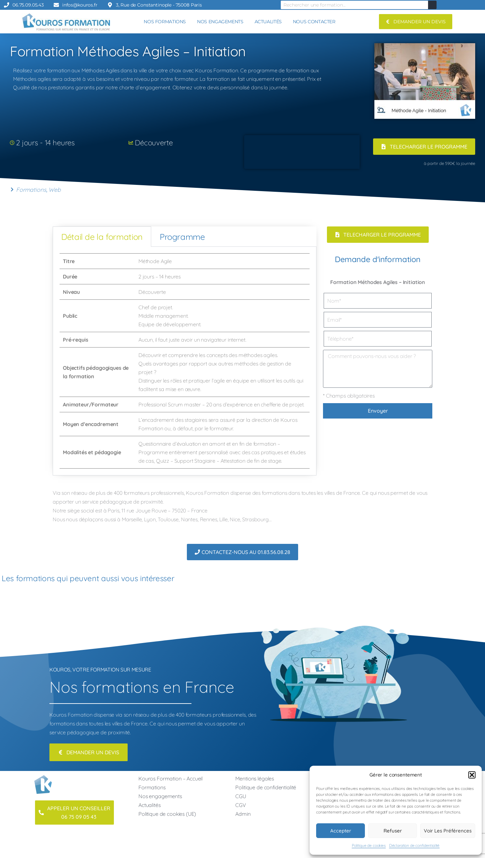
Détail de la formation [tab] (102, 236)
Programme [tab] (182, 236)
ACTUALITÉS (268, 22)
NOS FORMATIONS (165, 22)
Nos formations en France (141, 687)
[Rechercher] (432, 5)
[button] (472, 775)
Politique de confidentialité (265, 787)
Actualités (149, 805)
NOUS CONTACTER (314, 22)
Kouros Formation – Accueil (170, 778)
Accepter (340, 831)
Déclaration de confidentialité (414, 845)
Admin (242, 814)
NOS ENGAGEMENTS (220, 22)
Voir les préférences (448, 831)
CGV (240, 805)
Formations (31, 189)
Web (54, 189)
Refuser (393, 831)
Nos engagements (160, 796)
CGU (240, 796)
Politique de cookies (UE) (167, 814)
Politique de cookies (369, 845)
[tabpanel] (184, 361)
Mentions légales (254, 778)
